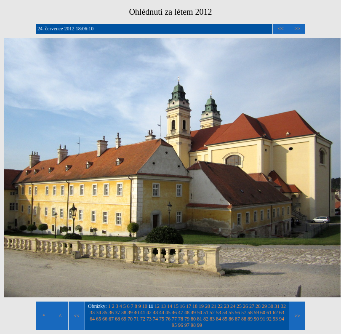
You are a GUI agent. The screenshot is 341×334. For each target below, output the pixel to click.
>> (297, 29)
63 (281, 312)
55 (231, 312)
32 (283, 306)
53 (218, 312)
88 (243, 319)
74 (155, 319)
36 (111, 312)
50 (199, 312)
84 (218, 319)
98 (193, 325)
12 (157, 306)
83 (212, 319)
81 (199, 319)
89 (250, 319)
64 (92, 319)
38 (123, 312)
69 (123, 319)
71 (136, 319)
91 (262, 319)
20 (207, 306)
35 (104, 312)
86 (231, 319)
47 (180, 312)
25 (239, 306)
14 (169, 306)
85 (224, 319)
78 (180, 319)
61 (269, 312)
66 (104, 319)
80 (193, 319)
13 (163, 306)
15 (175, 306)
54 (224, 312)
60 (262, 312)
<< (281, 29)
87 (237, 319)
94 (281, 319)
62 (275, 312)
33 (92, 312)
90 (256, 319)
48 (186, 312)
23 (226, 306)
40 (136, 312)
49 (193, 312)
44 (161, 312)
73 (149, 319)
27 (251, 306)
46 (174, 312)
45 (167, 312)
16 (182, 306)
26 (245, 306)
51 (205, 312)
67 (111, 319)
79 (186, 319)
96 (180, 325)
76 (167, 319)
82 (205, 319)
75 (161, 319)
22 (220, 306)
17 (188, 306)
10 (144, 306)
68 (117, 319)
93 (275, 319)
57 (243, 312)
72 (142, 319)
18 (194, 306)
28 (258, 306)
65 (98, 319)
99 (199, 325)
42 (149, 312)
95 (174, 325)
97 (186, 325)
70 (130, 319)
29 (264, 306)
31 (277, 306)
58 (250, 312)
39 (130, 312)
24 (232, 306)
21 (213, 306)
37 (117, 312)
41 (142, 312)
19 (201, 306)
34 (98, 312)
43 (155, 312)
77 (174, 319)
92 (269, 319)
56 (237, 312)
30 (270, 306)
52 (212, 312)
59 (256, 312)
